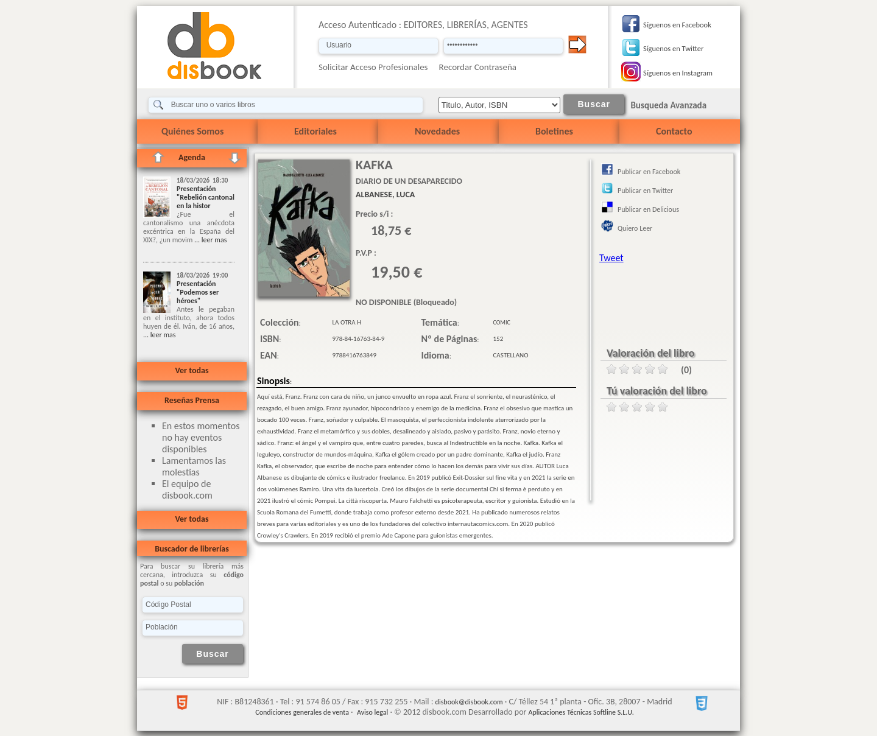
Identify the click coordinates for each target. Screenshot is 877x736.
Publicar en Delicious (648, 209)
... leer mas (209, 240)
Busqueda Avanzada (668, 105)
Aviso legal (372, 712)
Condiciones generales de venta (302, 712)
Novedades (437, 131)
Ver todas (191, 370)
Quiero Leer (635, 228)
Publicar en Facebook (649, 171)
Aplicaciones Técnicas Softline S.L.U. (581, 712)
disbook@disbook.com (469, 702)
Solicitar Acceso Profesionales (373, 66)
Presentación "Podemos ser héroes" (198, 292)
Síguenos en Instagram (678, 72)
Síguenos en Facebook (677, 24)
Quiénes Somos (192, 131)
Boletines (554, 131)
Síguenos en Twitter (673, 48)
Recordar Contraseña (477, 66)
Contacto (674, 131)
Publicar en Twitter (645, 190)
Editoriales (315, 131)
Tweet (611, 258)
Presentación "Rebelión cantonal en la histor (205, 197)
